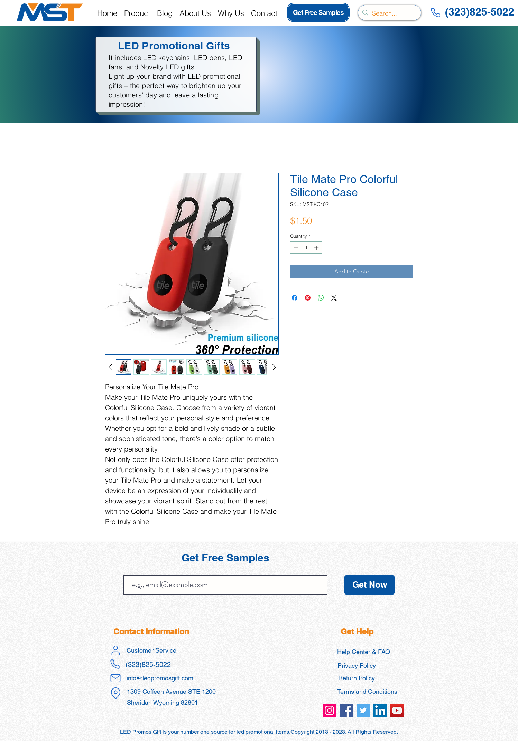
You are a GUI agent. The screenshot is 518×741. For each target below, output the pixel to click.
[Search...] (389, 13)
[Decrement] (295, 248)
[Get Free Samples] (318, 12)
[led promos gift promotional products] (329, 710)
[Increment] (317, 248)
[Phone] (435, 12)
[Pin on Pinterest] (308, 298)
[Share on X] (334, 298)
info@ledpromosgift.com (160, 678)
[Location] (115, 693)
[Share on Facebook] (294, 298)
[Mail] (115, 678)
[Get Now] (369, 585)
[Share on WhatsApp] (321, 298)
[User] (115, 650)
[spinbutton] (306, 248)
